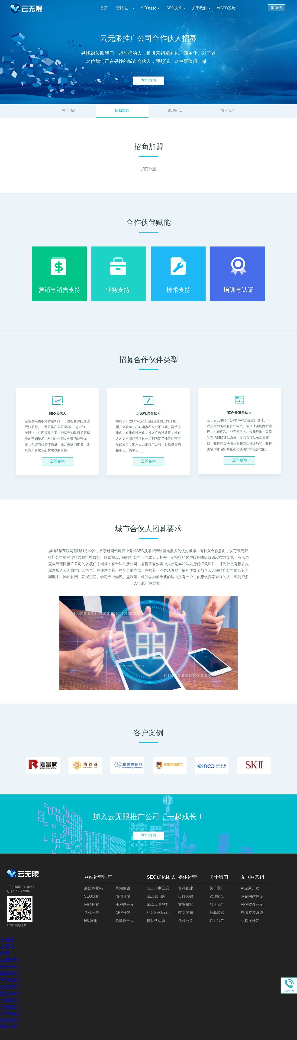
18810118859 (24, 887)
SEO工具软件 (158, 904)
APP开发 (123, 913)
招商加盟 (217, 913)
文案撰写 (185, 904)
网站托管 (91, 904)
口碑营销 (185, 896)
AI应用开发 (250, 888)
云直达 (7, 940)
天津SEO (10, 980)
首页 (104, 8)
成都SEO (10, 960)
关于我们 (199, 8)
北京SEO (10, 1000)
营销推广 (124, 8)
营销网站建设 (252, 896)
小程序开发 (125, 904)
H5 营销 (90, 921)
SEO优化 (149, 8)
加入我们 (227, 110)
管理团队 (175, 110)
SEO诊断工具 (158, 888)
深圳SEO (10, 1020)
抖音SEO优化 (158, 913)
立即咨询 (148, 80)
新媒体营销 (93, 888)
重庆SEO (10, 993)
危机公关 (91, 913)
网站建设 (123, 888)
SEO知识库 (156, 896)
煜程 (5, 953)
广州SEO (10, 1014)
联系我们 (217, 921)
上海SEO (10, 1007)
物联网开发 (125, 921)
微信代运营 (156, 921)
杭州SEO (10, 967)
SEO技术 (174, 8)
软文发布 (185, 913)
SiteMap (9, 1026)
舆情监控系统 (252, 913)
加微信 (276, 7)
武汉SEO (10, 987)
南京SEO (10, 973)
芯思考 (7, 946)
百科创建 (185, 888)
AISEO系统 (226, 8)
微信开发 (123, 896)
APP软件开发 (252, 904)
